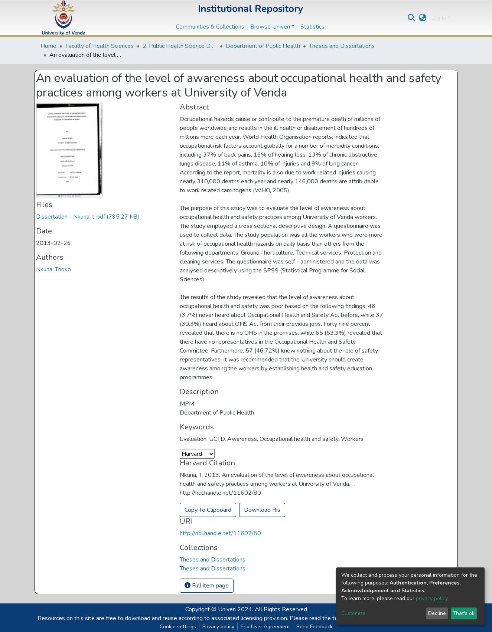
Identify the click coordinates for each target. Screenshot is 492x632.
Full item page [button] (207, 586)
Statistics (312, 27)
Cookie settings (178, 626)
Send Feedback (314, 626)
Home (48, 46)
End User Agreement (265, 626)
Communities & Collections (210, 27)
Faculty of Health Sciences (99, 46)
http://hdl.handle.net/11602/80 (220, 533)
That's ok (464, 613)
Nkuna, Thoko (53, 269)
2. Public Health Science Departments (180, 46)
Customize (353, 613)
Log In (438, 18)
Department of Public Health (263, 46)
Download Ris (262, 510)
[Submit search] (411, 18)
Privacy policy (218, 626)
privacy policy (431, 598)
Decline (437, 613)
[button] (422, 17)
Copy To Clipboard (208, 510)
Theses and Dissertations (342, 46)
